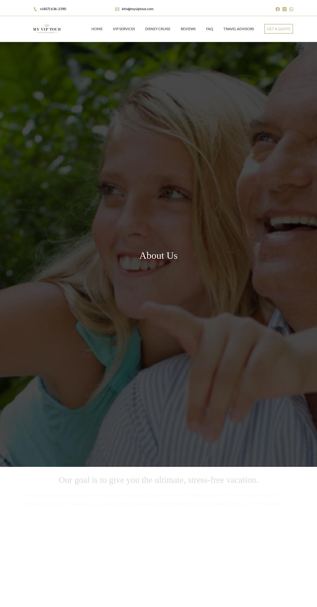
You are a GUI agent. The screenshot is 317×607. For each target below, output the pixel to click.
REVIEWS (188, 29)
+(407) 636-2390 (53, 9)
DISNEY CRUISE (157, 29)
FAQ (209, 29)
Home (97, 29)
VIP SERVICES (124, 29)
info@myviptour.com (137, 9)
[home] (46, 29)
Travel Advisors (238, 29)
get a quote (278, 29)
